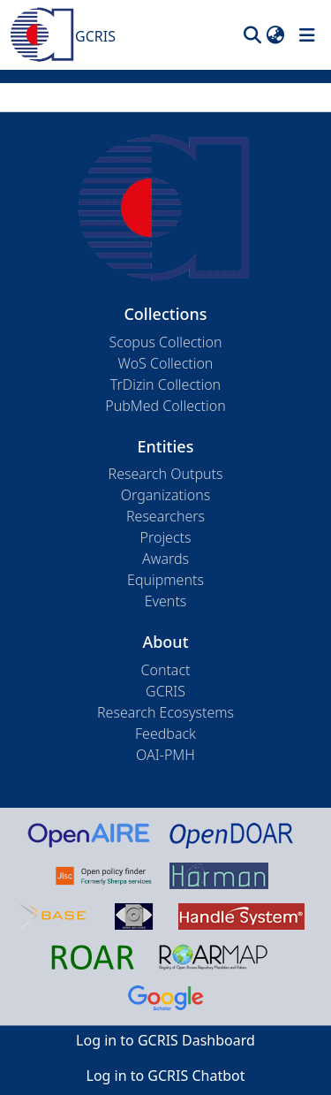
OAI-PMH (165, 754)
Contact (165, 670)
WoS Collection (166, 363)
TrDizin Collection (165, 384)
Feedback (165, 733)
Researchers (165, 516)
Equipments (165, 579)
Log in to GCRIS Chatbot (166, 1075)
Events (166, 601)
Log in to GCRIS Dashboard (165, 1040)
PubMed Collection (165, 405)
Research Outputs (166, 473)
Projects (166, 537)
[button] (252, 35)
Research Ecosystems (165, 712)
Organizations (165, 495)
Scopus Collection (165, 342)
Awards (165, 558)
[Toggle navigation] (307, 35)
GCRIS (165, 691)
